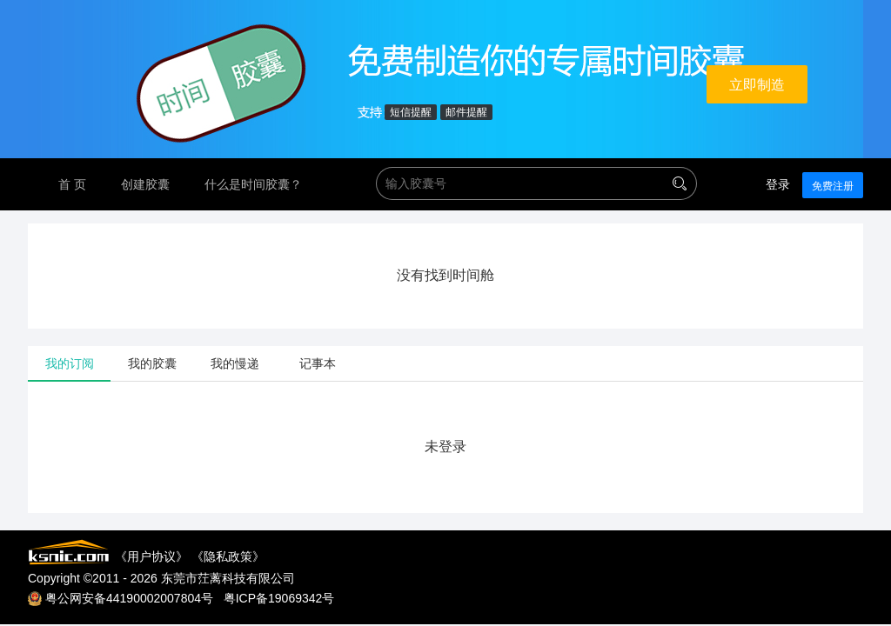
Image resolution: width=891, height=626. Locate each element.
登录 (778, 184)
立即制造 (757, 84)
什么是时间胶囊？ (253, 184)
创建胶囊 (145, 184)
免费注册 (833, 186)
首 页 (72, 184)
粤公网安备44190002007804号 (129, 598)
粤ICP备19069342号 (279, 598)
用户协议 (151, 556)
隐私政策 (228, 556)
